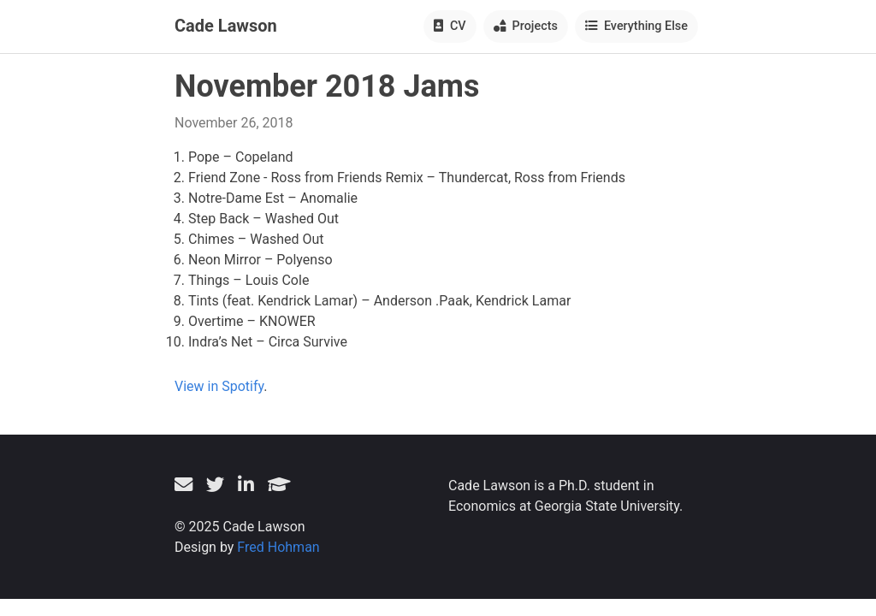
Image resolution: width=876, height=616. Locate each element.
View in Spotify (219, 386)
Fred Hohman (278, 547)
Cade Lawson (226, 25)
